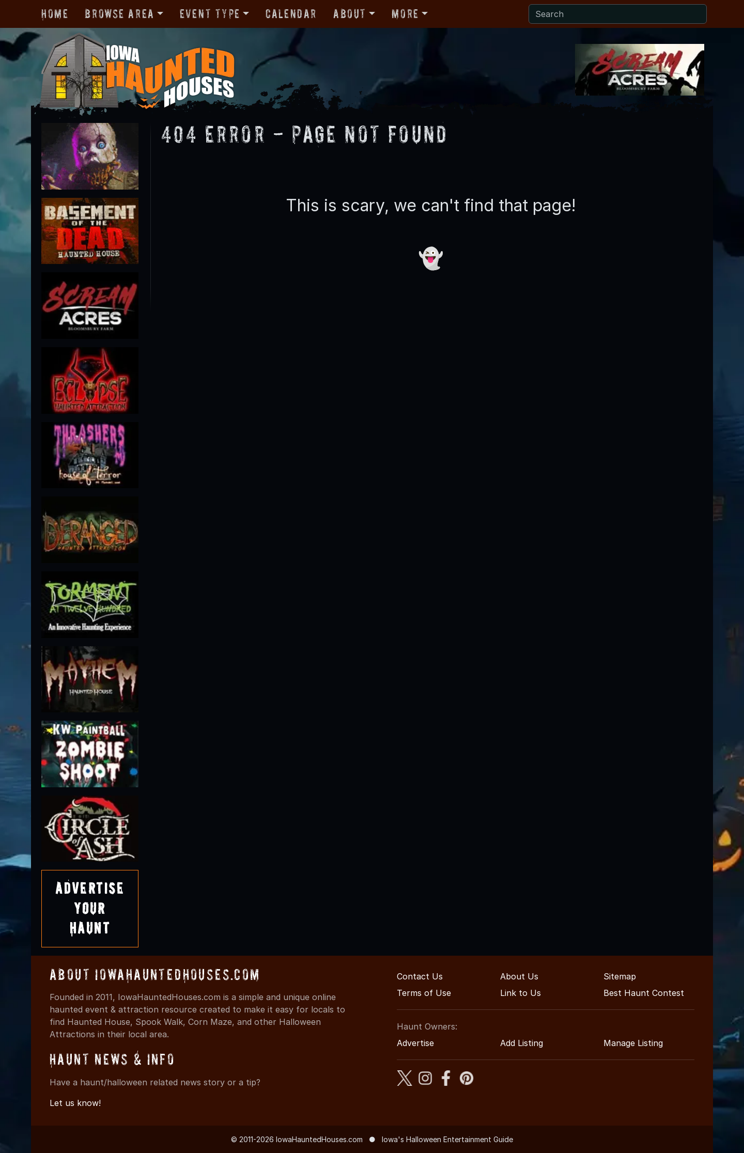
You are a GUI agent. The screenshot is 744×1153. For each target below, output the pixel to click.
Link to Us (520, 993)
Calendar (291, 14)
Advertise (415, 1043)
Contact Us (420, 976)
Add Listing (521, 1043)
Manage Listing (633, 1043)
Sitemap (619, 976)
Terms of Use (424, 993)
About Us (519, 976)
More (405, 14)
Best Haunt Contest (643, 993)
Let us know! (75, 1103)
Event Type (210, 14)
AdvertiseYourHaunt (90, 908)
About (349, 14)
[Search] (618, 14)
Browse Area (119, 14)
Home (54, 14)
